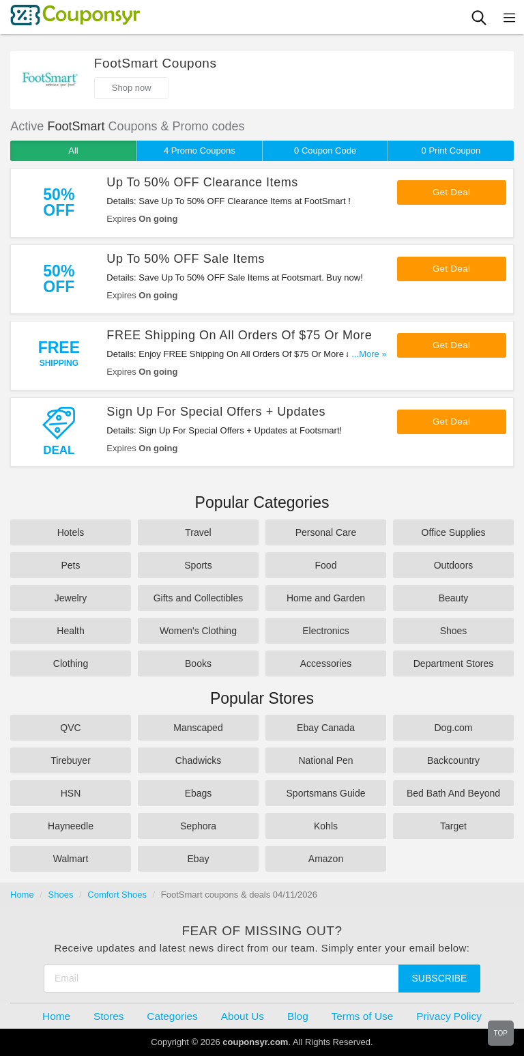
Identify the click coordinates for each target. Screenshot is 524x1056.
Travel (198, 532)
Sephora (198, 825)
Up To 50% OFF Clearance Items (201, 182)
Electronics (325, 630)
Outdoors (454, 565)
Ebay (198, 858)
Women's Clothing (198, 630)
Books (198, 663)
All (73, 150)
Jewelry (71, 598)
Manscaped (197, 727)
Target (453, 825)
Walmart (71, 858)
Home (22, 894)
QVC (70, 727)
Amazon (325, 858)
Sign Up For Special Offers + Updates (215, 411)
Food (326, 565)
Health (70, 630)
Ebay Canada (326, 727)
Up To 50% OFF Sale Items (185, 259)
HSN (71, 793)
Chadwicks (198, 760)
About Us (242, 1016)
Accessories (325, 663)
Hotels (71, 532)
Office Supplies (454, 532)
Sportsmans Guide (326, 793)
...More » (368, 354)
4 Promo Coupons (199, 150)
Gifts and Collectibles (199, 598)
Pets (70, 565)
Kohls (326, 825)
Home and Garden (326, 598)
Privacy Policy (449, 1016)
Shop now (131, 88)
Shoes (453, 630)
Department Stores (453, 663)
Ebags (198, 793)
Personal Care (326, 532)
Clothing (70, 663)
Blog (297, 1016)
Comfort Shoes (117, 894)
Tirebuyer (70, 760)
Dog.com (453, 727)
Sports (198, 565)
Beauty (454, 598)
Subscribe (439, 978)
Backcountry (453, 760)
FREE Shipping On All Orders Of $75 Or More (239, 335)
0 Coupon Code (325, 150)
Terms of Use (363, 1016)
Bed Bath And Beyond (453, 793)
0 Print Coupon (451, 150)
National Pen (325, 760)
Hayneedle (70, 825)
